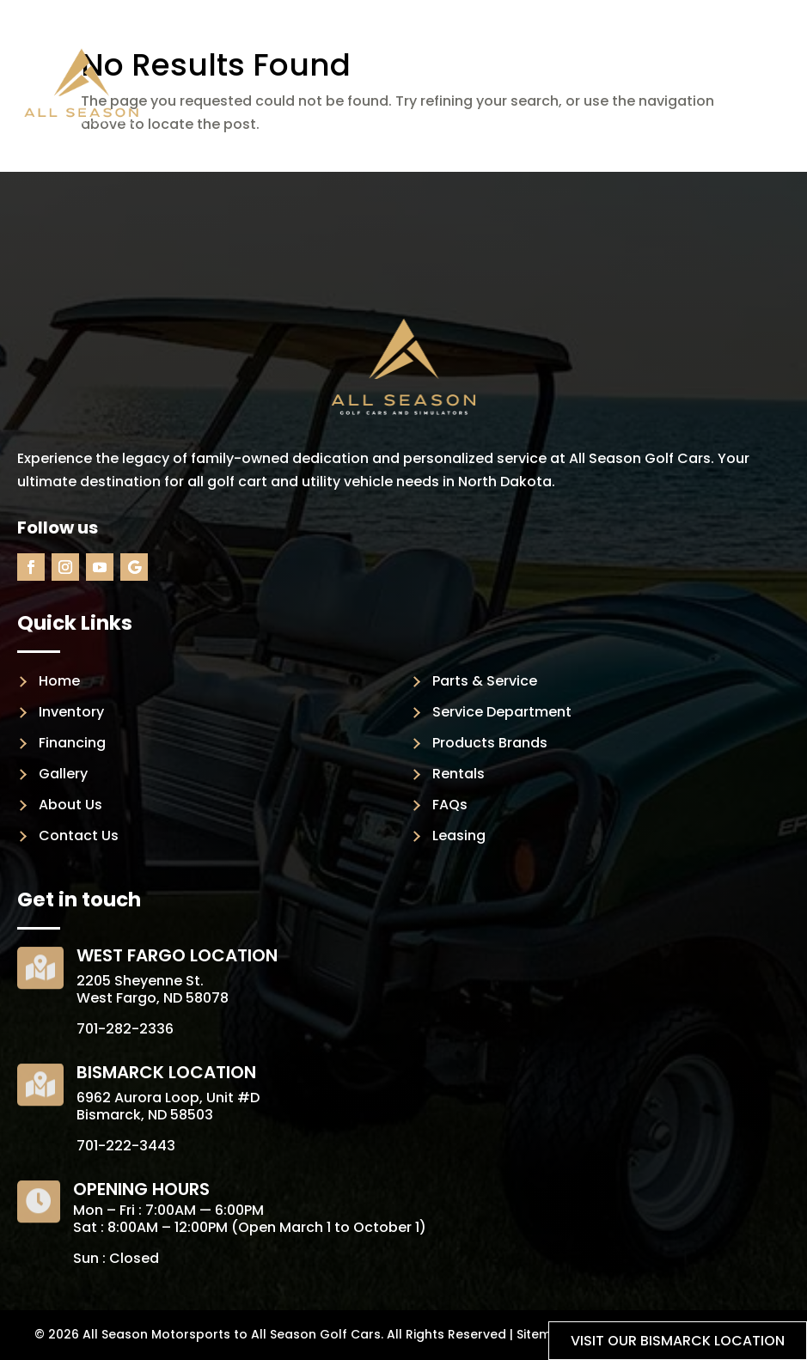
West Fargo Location (177, 955)
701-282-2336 (125, 1029)
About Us (70, 804)
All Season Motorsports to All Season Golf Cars (232, 1334)
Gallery (63, 774)
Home (59, 681)
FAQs (450, 804)
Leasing (459, 835)
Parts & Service (484, 681)
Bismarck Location (166, 1072)
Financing (72, 743)
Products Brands (489, 743)
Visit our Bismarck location (678, 1341)
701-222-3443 (125, 1146)
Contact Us (79, 835)
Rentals (458, 774)
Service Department (502, 712)
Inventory (71, 712)
